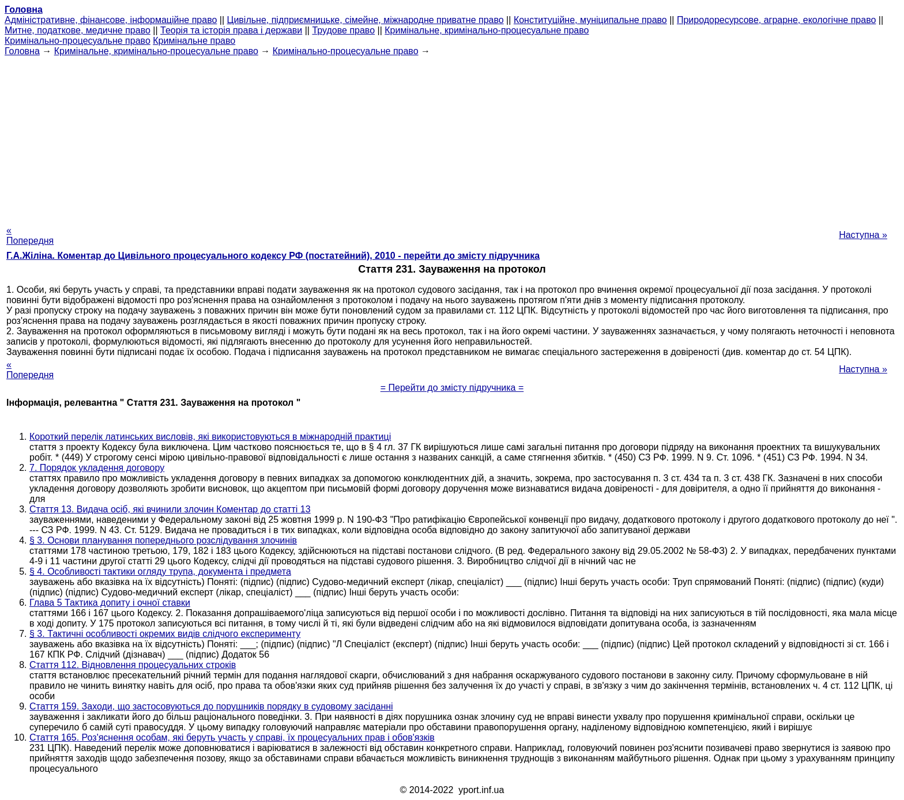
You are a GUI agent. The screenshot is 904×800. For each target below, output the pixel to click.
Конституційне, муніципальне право (590, 20)
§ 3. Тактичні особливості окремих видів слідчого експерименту (164, 634)
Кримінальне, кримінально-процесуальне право (487, 30)
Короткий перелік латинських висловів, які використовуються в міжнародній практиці (210, 436)
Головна (22, 51)
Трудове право (343, 30)
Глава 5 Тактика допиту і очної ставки (109, 602)
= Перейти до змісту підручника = (452, 388)
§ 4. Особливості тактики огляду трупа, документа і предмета (160, 571)
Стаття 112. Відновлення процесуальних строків (132, 665)
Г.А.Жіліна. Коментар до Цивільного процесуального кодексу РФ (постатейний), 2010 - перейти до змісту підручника (273, 256)
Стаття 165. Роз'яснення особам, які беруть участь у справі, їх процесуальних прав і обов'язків (232, 737)
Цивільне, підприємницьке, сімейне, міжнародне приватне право (365, 20)
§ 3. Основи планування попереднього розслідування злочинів (163, 540)
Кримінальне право (194, 41)
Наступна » (863, 235)
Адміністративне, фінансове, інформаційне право (111, 20)
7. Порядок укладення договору (96, 468)
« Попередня (30, 235)
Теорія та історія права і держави (231, 30)
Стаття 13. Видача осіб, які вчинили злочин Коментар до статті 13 (170, 509)
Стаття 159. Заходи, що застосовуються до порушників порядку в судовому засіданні (211, 706)
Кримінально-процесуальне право (77, 41)
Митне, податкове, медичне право (77, 30)
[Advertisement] (452, 137)
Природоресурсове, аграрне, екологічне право (776, 20)
